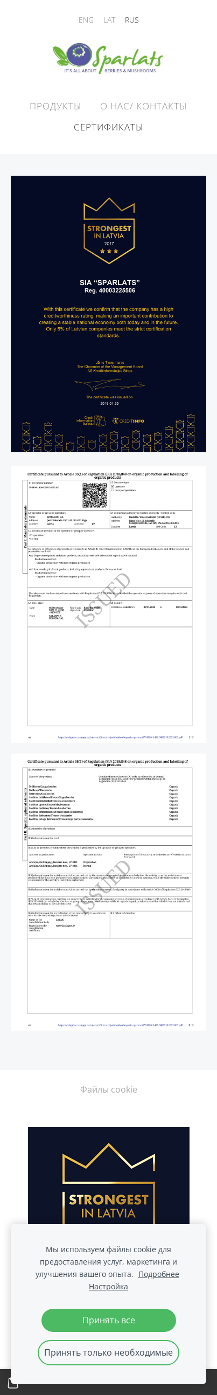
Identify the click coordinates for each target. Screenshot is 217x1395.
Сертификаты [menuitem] (109, 127)
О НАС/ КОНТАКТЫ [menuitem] (143, 106)
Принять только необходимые (108, 1352)
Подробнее (158, 1274)
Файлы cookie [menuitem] (108, 1089)
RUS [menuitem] (132, 20)
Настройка (108, 1286)
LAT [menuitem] (109, 20)
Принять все (108, 1320)
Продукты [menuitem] (56, 106)
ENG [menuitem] (86, 20)
